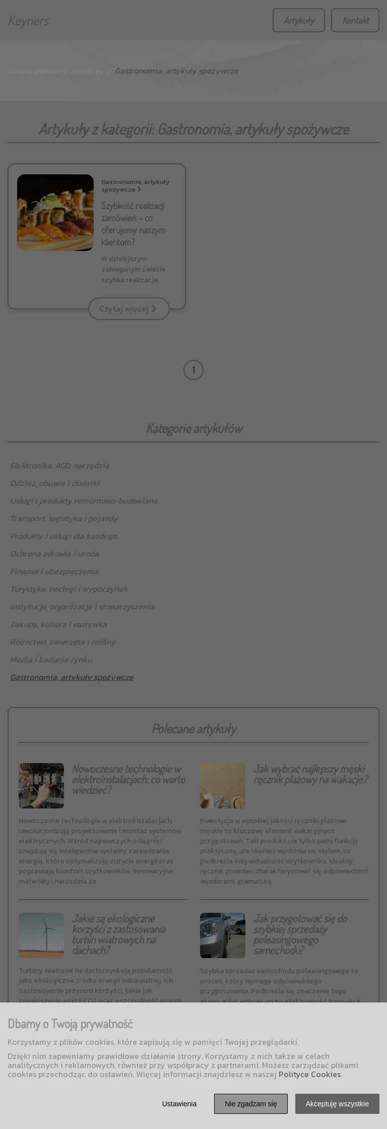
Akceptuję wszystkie (337, 1104)
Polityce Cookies (310, 1074)
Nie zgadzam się (251, 1104)
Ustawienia (179, 1104)
